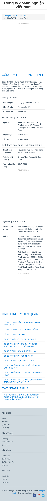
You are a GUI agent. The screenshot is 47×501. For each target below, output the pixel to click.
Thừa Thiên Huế (7, 442)
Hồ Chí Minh (6, 456)
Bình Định (5, 482)
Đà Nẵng (5, 439)
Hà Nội (4, 418)
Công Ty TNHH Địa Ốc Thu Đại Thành (21, 329)
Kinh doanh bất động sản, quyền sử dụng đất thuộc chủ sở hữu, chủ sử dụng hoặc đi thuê (21, 397)
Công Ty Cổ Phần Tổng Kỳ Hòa (18, 356)
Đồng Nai (5, 465)
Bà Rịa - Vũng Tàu (8, 462)
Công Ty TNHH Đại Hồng (15, 334)
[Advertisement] (23, 48)
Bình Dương (6, 459)
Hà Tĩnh (4, 479)
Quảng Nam (6, 445)
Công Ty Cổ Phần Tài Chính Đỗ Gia (20, 339)
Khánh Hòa (5, 476)
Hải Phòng (5, 428)
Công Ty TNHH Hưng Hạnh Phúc (19, 361)
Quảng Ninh (6, 425)
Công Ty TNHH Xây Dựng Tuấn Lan (20, 351)
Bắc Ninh (5, 421)
